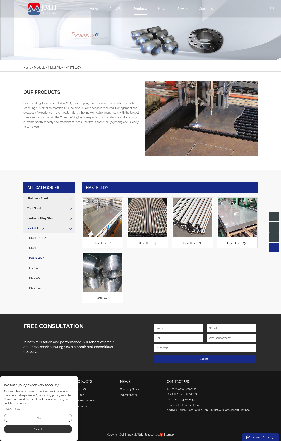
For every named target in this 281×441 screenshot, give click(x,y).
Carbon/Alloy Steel (40, 218)
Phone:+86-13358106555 (181, 399)
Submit (204, 358)
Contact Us (178, 382)
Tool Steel (34, 208)
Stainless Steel (37, 198)
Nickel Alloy (55, 67)
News (162, 9)
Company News (129, 389)
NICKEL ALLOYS (38, 237)
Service (182, 9)
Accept (38, 429)
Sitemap (168, 434)
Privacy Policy (12, 408)
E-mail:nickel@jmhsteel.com (183, 405)
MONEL (33, 267)
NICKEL (33, 247)
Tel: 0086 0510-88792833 (181, 389)
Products (140, 9)
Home (94, 9)
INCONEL (34, 287)
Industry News (128, 394)
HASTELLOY (36, 257)
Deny (38, 417)
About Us (116, 9)
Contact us (206, 9)
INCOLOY (34, 277)
